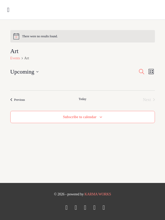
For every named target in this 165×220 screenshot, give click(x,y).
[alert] (82, 36)
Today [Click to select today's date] (82, 99)
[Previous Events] (17, 100)
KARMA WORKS (98, 194)
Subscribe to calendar (79, 117)
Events (15, 58)
